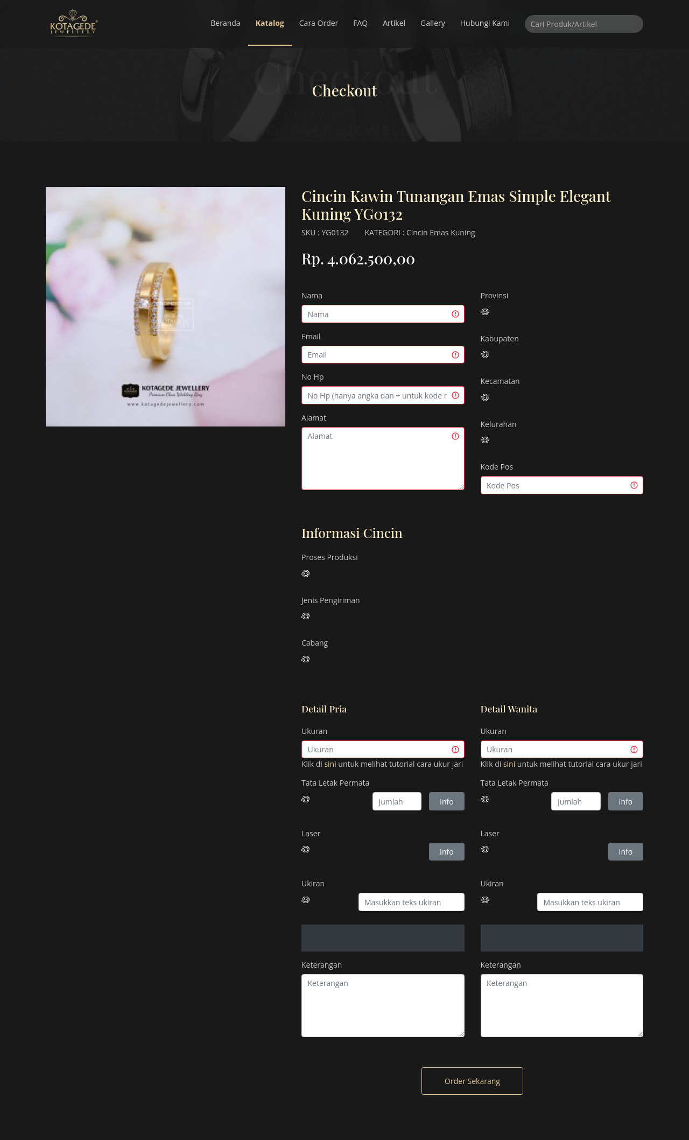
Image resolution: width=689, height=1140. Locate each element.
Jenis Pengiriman (330, 600)
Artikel (394, 23)
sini (330, 764)
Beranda (225, 23)
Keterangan (321, 965)
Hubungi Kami (485, 23)
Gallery (432, 23)
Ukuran (314, 731)
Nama (311, 295)
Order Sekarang (472, 1081)
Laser (310, 833)
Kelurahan (499, 424)
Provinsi (495, 295)
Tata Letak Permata (335, 783)
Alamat (313, 417)
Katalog (270, 23)
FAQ (360, 23)
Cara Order (319, 23)
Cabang (314, 643)
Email (311, 336)
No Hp (312, 377)
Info (447, 801)
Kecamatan (500, 381)
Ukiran (313, 883)
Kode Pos (497, 466)
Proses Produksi (329, 557)
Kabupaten (500, 338)
